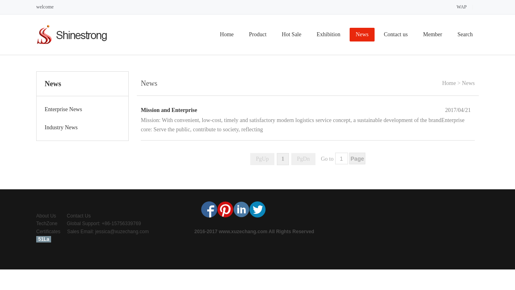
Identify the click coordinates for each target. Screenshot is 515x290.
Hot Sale (291, 34)
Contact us (396, 34)
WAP (462, 7)
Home (227, 34)
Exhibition (328, 34)
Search (465, 34)
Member (432, 34)
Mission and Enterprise (169, 110)
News (362, 34)
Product (258, 34)
